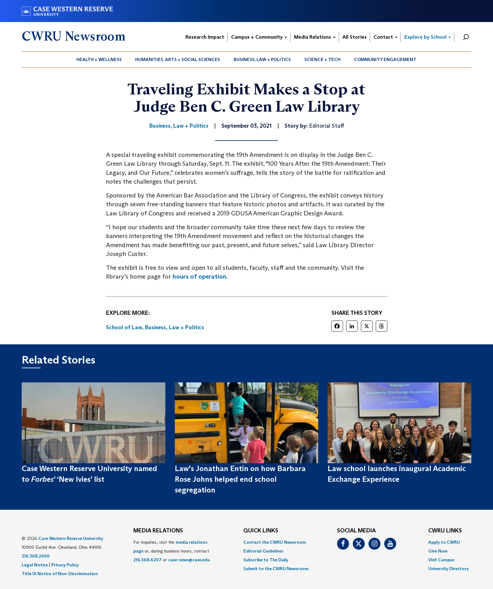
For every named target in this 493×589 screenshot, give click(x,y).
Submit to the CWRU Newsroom (276, 568)
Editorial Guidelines (263, 551)
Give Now (437, 551)
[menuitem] (99, 59)
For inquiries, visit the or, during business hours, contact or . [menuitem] (172, 551)
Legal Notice (35, 565)
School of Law (124, 327)
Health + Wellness (99, 59)
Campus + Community (259, 37)
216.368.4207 (147, 560)
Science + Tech (322, 59)
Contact (385, 37)
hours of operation (199, 276)
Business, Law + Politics (262, 59)
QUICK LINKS (260, 531)
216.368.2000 (36, 556)
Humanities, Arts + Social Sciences (177, 59)
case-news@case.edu (189, 560)
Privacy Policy (65, 565)
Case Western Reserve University (70, 538)
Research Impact (205, 37)
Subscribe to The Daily (265, 560)
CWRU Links (445, 531)
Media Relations (314, 37)
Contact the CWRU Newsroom (274, 542)
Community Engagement (385, 59)
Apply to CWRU (444, 542)
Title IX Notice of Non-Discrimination (60, 573)
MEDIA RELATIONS (158, 531)
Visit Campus (441, 560)
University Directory (448, 568)
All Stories (354, 37)
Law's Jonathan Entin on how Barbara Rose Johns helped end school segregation (240, 479)
